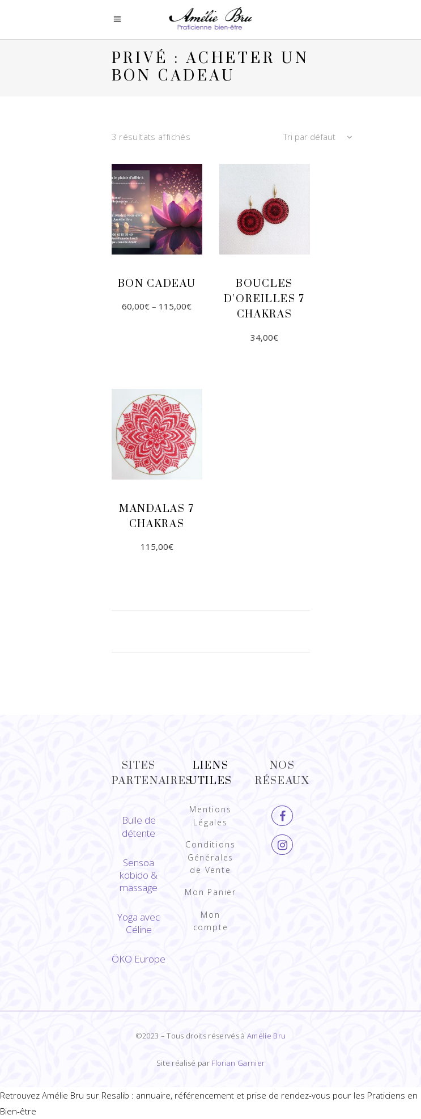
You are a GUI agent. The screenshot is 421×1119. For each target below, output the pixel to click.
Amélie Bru (266, 1036)
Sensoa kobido (137, 868)
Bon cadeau (157, 283)
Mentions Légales (210, 815)
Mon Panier (210, 892)
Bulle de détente (139, 826)
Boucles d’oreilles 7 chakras (264, 299)
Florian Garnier (238, 1063)
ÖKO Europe (138, 958)
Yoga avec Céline (138, 923)
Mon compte (210, 920)
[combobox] (281, 137)
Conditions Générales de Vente (210, 857)
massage (139, 887)
